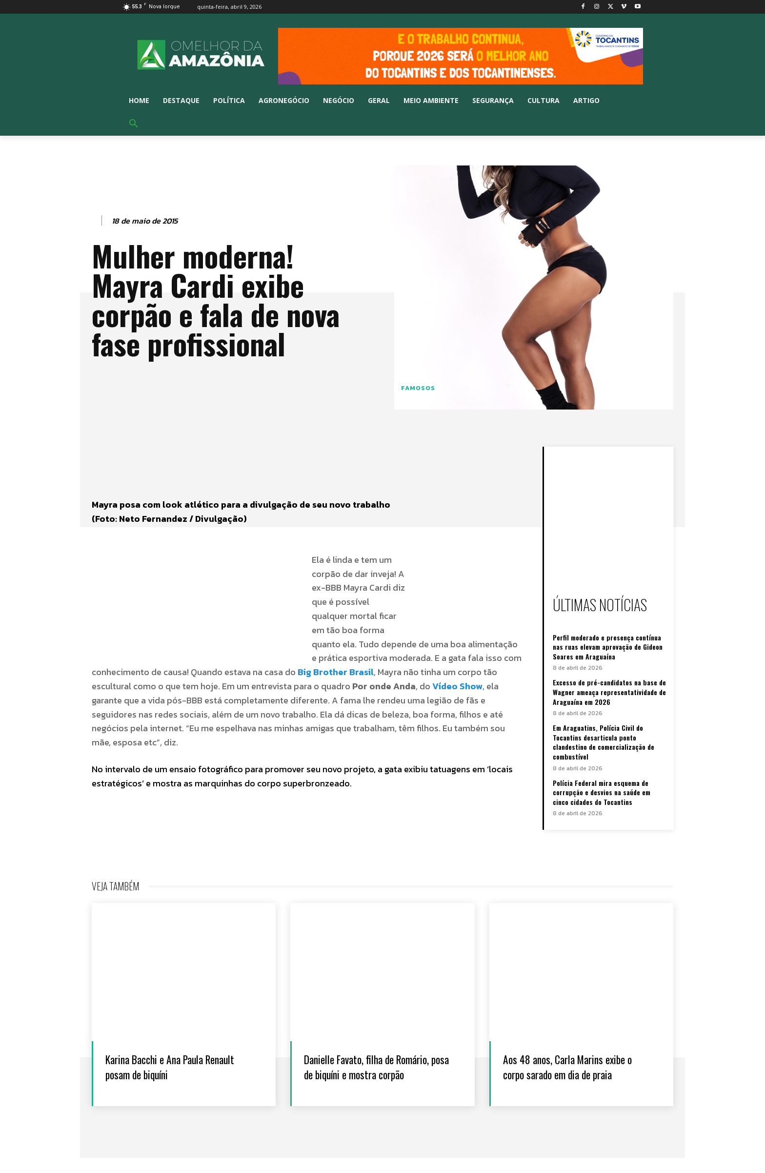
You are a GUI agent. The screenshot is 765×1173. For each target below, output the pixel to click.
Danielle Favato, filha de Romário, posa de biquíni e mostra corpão (363, 1073)
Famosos (418, 388)
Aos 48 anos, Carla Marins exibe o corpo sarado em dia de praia (576, 1066)
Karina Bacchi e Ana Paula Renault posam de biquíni (165, 1066)
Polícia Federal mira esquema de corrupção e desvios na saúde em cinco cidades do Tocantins (601, 792)
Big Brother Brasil (336, 672)
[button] (133, 124)
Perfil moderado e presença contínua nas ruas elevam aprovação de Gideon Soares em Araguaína (608, 646)
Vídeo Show (457, 686)
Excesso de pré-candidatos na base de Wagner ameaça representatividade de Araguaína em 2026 (609, 691)
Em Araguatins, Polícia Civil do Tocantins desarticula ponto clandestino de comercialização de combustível (603, 741)
